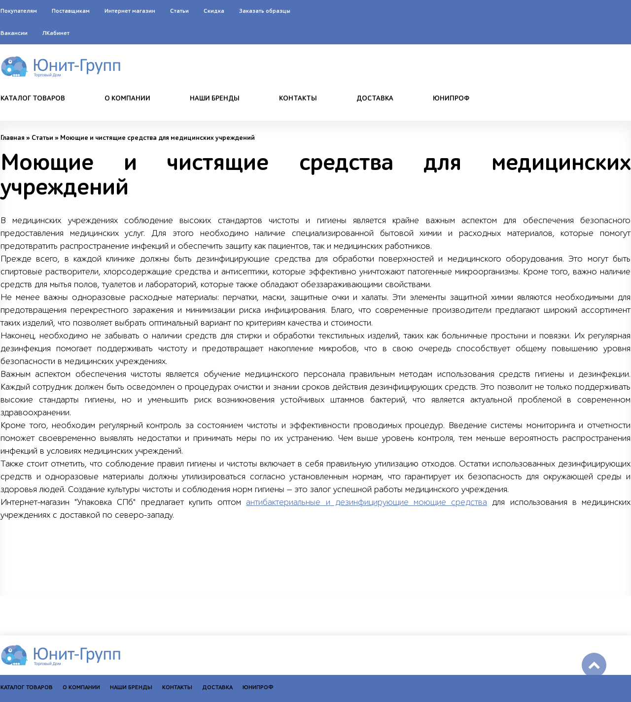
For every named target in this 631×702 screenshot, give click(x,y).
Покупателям (18, 10)
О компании (127, 98)
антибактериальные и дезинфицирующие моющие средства (366, 502)
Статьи (179, 10)
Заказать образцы (264, 10)
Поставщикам (71, 10)
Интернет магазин (130, 10)
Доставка (374, 98)
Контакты (298, 98)
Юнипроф (451, 98)
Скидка (214, 10)
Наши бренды (215, 98)
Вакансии (14, 33)
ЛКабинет (56, 33)
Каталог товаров (32, 98)
